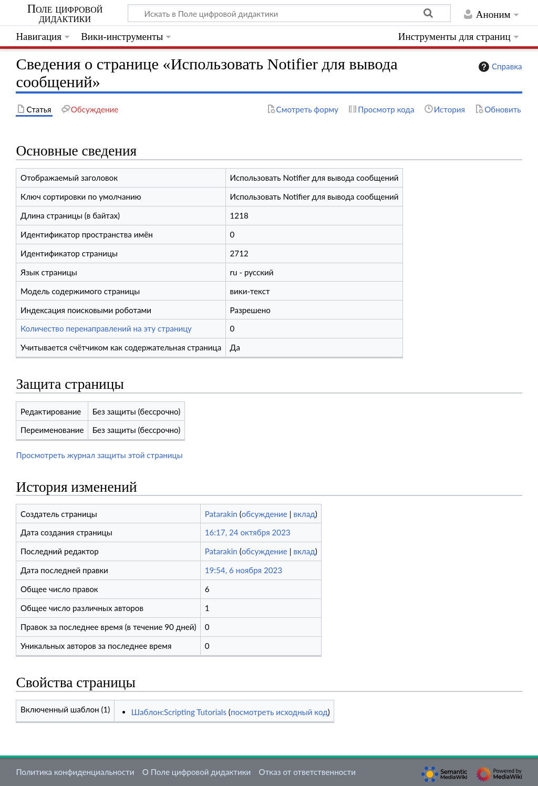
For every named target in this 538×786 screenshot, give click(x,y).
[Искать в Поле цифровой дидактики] (289, 13)
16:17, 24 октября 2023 (248, 532)
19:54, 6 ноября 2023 (244, 570)
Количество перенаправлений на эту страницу (106, 328)
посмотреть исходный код (279, 712)
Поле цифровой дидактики (65, 13)
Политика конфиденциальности (75, 772)
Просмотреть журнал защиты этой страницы (99, 455)
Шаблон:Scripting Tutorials (178, 712)
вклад (304, 514)
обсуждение (264, 514)
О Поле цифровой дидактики (196, 772)
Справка (499, 66)
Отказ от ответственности (307, 772)
